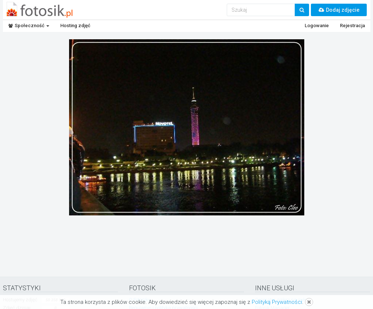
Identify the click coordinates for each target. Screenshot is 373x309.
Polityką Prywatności (277, 302)
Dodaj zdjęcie (338, 10)
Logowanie (317, 25)
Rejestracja (352, 25)
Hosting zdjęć (75, 25)
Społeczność (28, 25)
